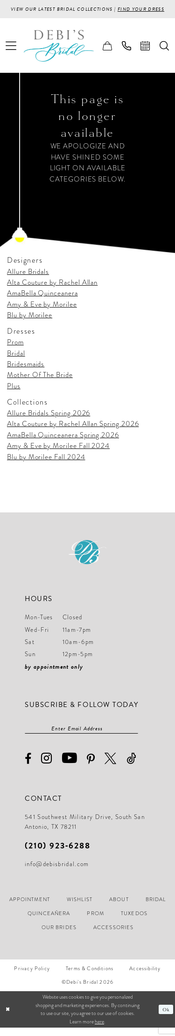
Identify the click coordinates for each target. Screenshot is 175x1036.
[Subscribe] (133, 736)
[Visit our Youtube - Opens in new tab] (69, 766)
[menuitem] (11, 53)
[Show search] (164, 53)
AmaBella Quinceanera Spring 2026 (63, 442)
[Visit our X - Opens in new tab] (111, 767)
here (99, 1030)
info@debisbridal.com (57, 872)
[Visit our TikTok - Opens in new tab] (131, 767)
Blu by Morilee (29, 323)
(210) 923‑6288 (58, 853)
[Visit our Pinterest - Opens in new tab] (91, 767)
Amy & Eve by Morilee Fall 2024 (58, 453)
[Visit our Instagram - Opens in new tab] (46, 767)
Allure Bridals (28, 279)
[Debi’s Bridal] (66, 54)
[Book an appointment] (145, 53)
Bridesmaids (25, 372)
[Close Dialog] (8, 1018)
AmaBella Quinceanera (42, 301)
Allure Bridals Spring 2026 (48, 421)
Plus (14, 394)
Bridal (16, 360)
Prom (15, 350)
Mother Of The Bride (40, 382)
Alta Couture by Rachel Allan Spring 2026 (73, 431)
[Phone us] (126, 53)
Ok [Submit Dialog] (166, 1018)
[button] (11, 53)
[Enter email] (81, 736)
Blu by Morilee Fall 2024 (46, 464)
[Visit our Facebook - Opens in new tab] (28, 767)
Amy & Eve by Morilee (42, 312)
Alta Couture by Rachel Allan (52, 290)
